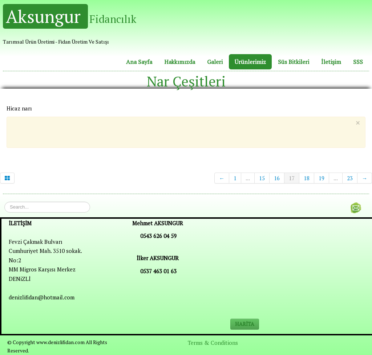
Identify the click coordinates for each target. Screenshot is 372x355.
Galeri (215, 62)
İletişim (331, 62)
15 (262, 178)
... (248, 178)
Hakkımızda (179, 62)
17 (292, 178)
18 (307, 178)
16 (277, 178)
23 (350, 178)
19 (321, 178)
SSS (358, 62)
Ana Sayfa (139, 62)
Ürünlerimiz (250, 62)
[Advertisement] (180, 131)
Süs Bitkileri (293, 62)
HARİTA (244, 323)
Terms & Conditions (213, 342)
